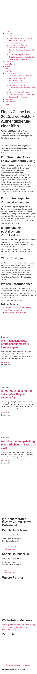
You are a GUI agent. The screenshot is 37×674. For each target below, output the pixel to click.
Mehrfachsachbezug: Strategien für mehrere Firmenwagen (15, 344)
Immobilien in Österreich (17, 41)
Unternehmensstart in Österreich (20, 38)
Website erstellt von (9, 669)
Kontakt (7, 66)
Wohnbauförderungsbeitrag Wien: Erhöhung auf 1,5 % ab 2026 (18, 444)
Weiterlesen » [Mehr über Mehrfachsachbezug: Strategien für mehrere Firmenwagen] (5, 362)
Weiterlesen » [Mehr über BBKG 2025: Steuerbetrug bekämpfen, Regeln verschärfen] (5, 413)
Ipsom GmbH (20, 669)
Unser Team (9, 33)
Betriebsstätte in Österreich (18, 45)
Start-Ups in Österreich (17, 48)
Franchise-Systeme (15, 43)
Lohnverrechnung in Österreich (19, 55)
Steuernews (9, 62)
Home (7, 31)
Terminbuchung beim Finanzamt (16, 312)
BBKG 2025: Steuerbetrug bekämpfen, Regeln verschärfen (17, 394)
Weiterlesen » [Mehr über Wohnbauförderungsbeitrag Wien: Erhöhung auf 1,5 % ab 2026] (5, 461)
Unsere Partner (10, 64)
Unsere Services (10, 36)
